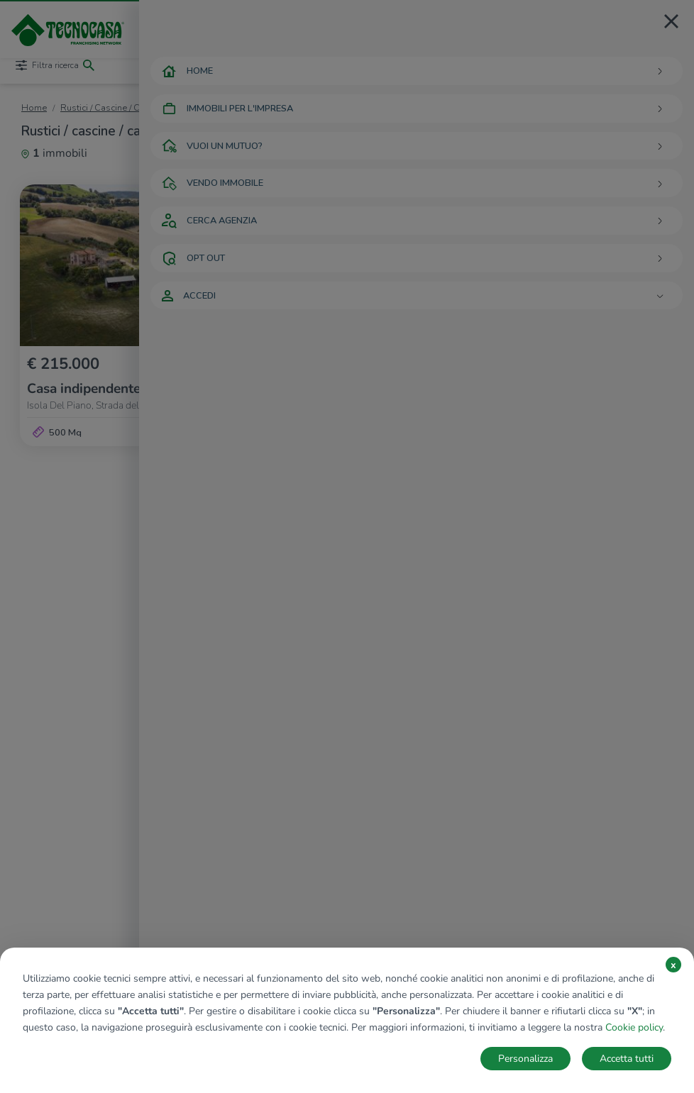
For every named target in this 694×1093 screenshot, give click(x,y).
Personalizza (525, 1058)
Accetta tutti (627, 1058)
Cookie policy (634, 1027)
